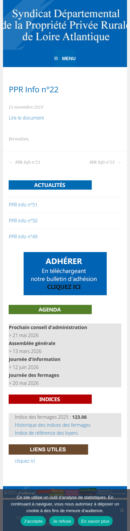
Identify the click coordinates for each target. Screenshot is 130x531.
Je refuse (62, 521)
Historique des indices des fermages (53, 425)
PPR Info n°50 (23, 221)
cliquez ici (25, 461)
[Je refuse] (121, 510)
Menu (68, 58)
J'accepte (33, 521)
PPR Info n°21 (25, 162)
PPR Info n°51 (23, 205)
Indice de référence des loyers (46, 433)
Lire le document (26, 118)
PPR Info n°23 (105, 162)
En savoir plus (95, 521)
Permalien (18, 139)
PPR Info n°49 (23, 236)
